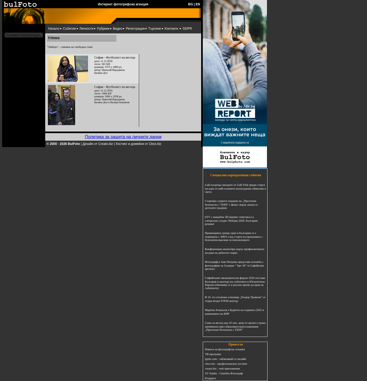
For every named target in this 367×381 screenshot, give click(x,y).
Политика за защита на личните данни (123, 136)
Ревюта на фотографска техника (225, 349)
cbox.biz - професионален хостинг (226, 363)
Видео (117, 28)
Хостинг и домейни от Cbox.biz (138, 144)
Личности (86, 28)
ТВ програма (213, 354)
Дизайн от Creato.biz (98, 144)
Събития (69, 28)
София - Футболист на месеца (114, 57)
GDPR (187, 28)
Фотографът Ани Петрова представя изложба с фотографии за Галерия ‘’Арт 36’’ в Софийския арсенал (234, 265)
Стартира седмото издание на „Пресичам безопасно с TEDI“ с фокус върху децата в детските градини (231, 204)
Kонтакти (171, 28)
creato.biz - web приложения (222, 368)
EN (198, 4)
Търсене (154, 28)
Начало (53, 28)
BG (190, 4)
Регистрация (135, 28)
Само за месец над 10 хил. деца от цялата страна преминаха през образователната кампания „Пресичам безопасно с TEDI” (235, 326)
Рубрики (103, 28)
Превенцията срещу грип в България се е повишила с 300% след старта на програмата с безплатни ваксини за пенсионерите (234, 236)
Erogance (210, 378)
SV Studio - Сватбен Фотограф (224, 373)
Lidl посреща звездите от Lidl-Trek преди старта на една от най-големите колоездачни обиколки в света (235, 188)
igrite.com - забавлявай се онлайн (225, 358)
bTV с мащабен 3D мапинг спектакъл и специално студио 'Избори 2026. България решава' (231, 220)
